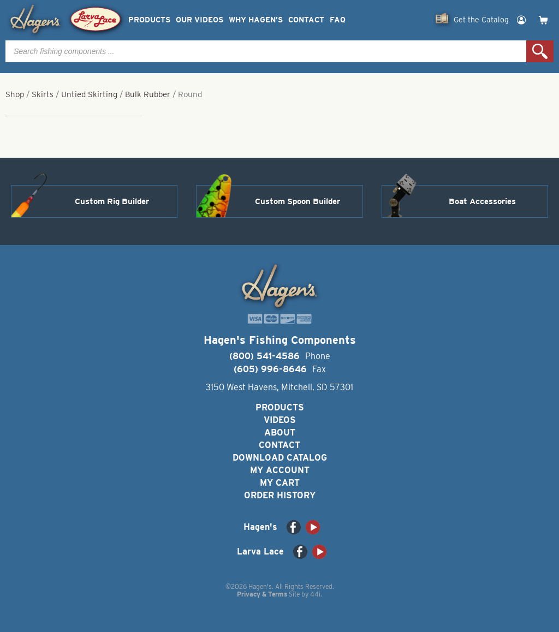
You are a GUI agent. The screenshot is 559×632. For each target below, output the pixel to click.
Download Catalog (280, 457)
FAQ (338, 20)
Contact (306, 20)
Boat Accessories (482, 201)
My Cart (280, 483)
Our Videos (199, 20)
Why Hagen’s (256, 20)
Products (149, 20)
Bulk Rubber (147, 94)
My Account (280, 470)
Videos (280, 420)
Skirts (42, 94)
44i (315, 594)
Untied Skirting (89, 94)
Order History (280, 495)
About (279, 432)
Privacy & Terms (262, 594)
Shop (14, 94)
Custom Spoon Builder (297, 201)
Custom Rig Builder (112, 201)
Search (540, 51)
